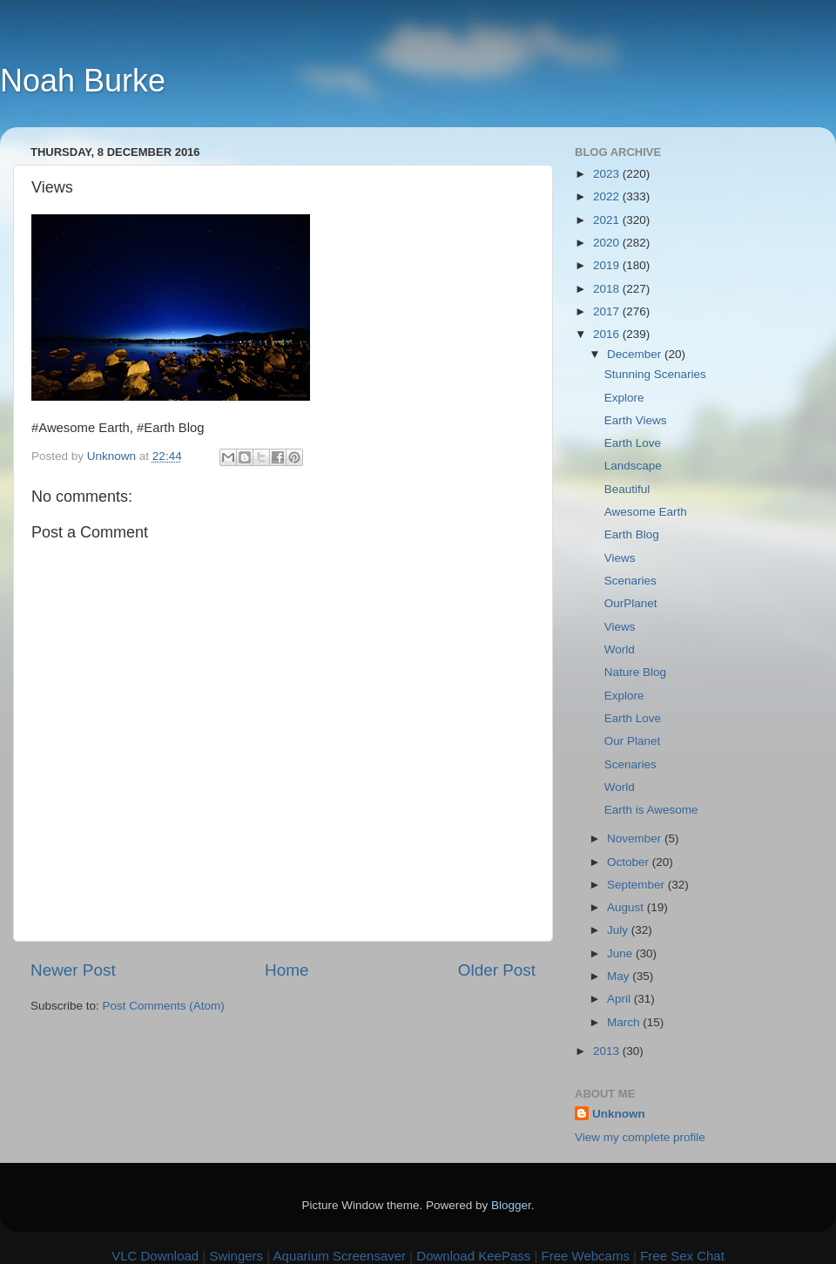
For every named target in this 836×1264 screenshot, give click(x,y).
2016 (608, 334)
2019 (608, 265)
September (637, 884)
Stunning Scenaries (655, 374)
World (619, 649)
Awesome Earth (645, 511)
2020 (608, 242)
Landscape (633, 465)
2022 (608, 196)
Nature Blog (635, 672)
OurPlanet (630, 603)
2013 (608, 1051)
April (620, 998)
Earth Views (635, 420)
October (629, 862)
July (619, 929)
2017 (608, 311)
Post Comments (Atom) (164, 1005)
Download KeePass (473, 1255)
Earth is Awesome (651, 809)
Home (286, 970)
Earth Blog (631, 534)
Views (620, 557)
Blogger (511, 1205)
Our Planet (632, 740)
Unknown (618, 1113)
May (619, 976)
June (621, 953)
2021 (608, 219)
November (635, 838)
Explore (624, 397)
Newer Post (73, 970)
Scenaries (630, 580)
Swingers (236, 1255)
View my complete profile (640, 1137)
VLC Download (155, 1255)
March (625, 1022)
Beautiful (627, 489)
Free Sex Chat (682, 1255)
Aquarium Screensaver (340, 1255)
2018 (608, 288)
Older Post (497, 970)
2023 (608, 173)
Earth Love (632, 442)
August (627, 907)
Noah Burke (82, 80)
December (635, 354)
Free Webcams (586, 1255)
